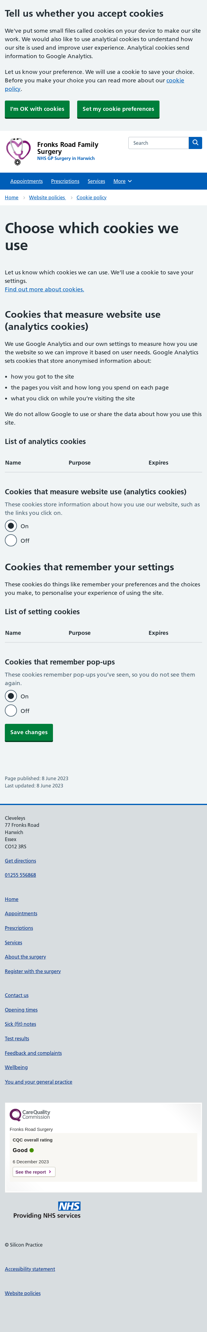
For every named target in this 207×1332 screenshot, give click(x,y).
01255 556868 (20, 875)
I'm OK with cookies (37, 108)
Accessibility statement (30, 1269)
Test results (17, 1038)
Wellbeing (16, 1067)
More (123, 181)
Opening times (21, 1010)
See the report (30, 1172)
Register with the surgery (33, 971)
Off (25, 540)
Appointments (26, 181)
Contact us (16, 995)
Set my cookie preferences (118, 108)
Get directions (20, 861)
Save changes (29, 732)
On (25, 526)
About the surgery (25, 957)
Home (11, 197)
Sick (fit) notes (20, 1024)
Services (96, 181)
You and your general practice (38, 1082)
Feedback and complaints (33, 1053)
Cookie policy (92, 197)
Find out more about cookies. (44, 289)
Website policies (47, 197)
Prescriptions (65, 181)
